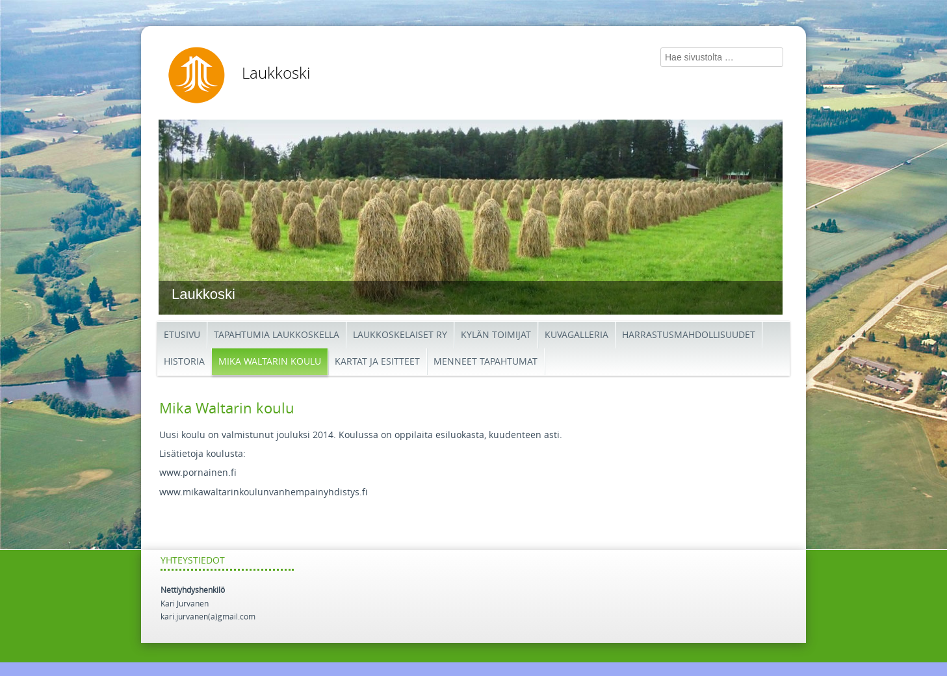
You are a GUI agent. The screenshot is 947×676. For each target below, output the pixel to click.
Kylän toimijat (496, 335)
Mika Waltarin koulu (269, 361)
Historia (184, 361)
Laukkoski (276, 73)
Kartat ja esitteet (377, 361)
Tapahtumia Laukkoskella (276, 335)
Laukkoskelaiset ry (400, 335)
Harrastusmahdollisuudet (688, 335)
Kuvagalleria (576, 335)
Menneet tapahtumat (486, 361)
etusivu (182, 335)
